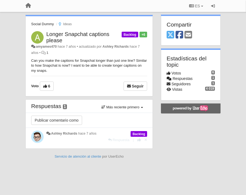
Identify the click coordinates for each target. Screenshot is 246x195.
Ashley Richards (115, 46)
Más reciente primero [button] (122, 107)
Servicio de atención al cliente (78, 156)
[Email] (188, 35)
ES (196, 6)
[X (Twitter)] (170, 35)
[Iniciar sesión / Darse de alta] (213, 6)
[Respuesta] (119, 140)
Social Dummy (42, 24)
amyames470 (46, 46)
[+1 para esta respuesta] (139, 140)
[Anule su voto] (145, 140)
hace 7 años (87, 133)
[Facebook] (179, 35)
